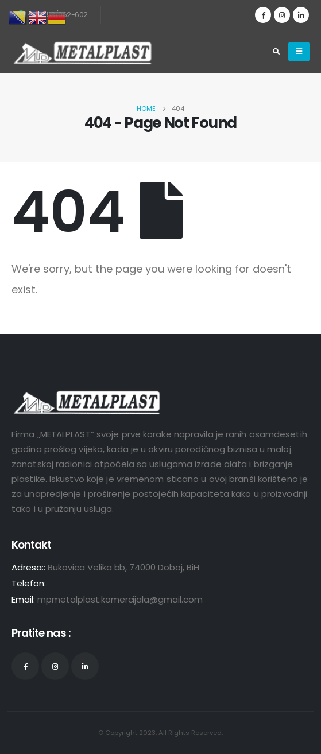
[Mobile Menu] (299, 51)
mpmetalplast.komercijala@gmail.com (120, 599)
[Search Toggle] (276, 51)
